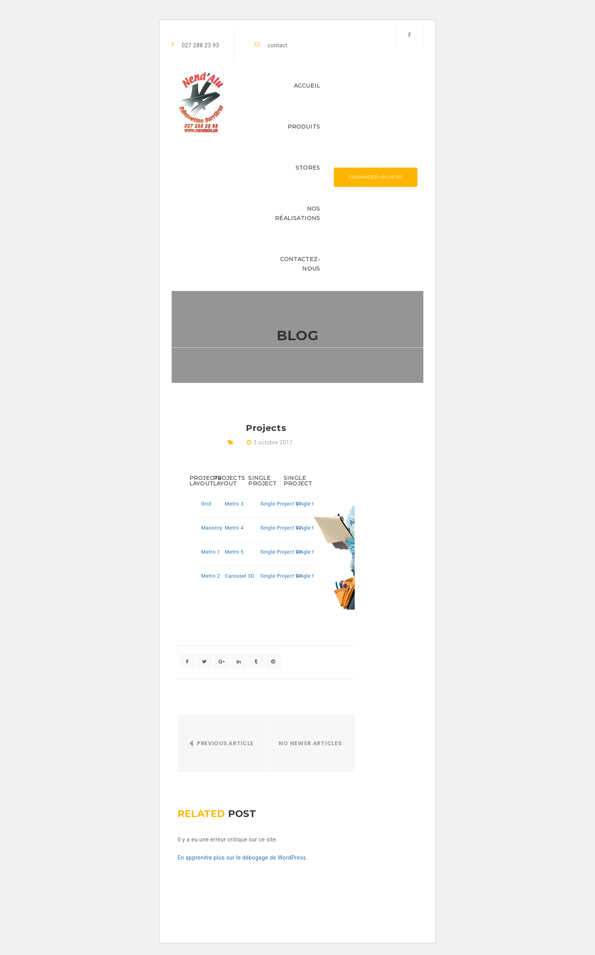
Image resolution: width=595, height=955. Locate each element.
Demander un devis (375, 177)
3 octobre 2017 (272, 442)
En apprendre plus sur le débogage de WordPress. (243, 857)
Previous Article (225, 744)
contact (277, 45)
